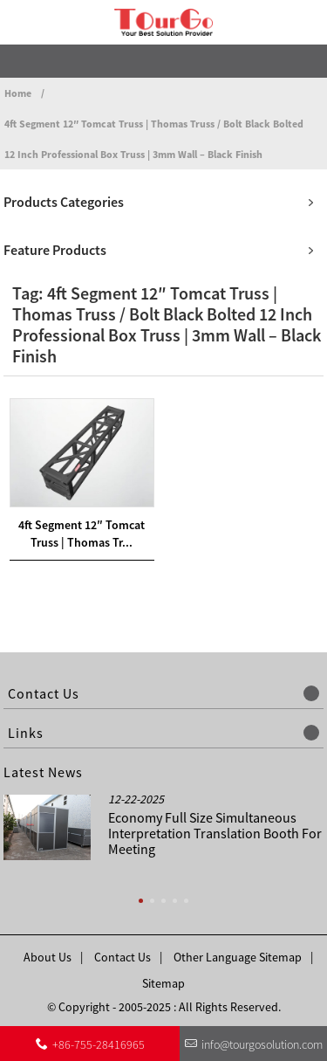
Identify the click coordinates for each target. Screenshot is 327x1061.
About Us (48, 957)
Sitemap (163, 983)
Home (17, 93)
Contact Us (122, 957)
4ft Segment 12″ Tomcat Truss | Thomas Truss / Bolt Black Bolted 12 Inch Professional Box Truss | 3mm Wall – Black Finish (153, 139)
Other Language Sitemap (238, 957)
